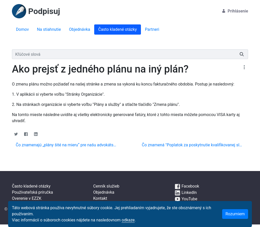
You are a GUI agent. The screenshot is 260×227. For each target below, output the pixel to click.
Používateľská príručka (32, 192)
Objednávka (103, 192)
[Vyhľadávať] (124, 54)
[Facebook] (26, 134)
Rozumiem (235, 213)
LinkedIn (185, 192)
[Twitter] (16, 134)
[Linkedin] (36, 134)
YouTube (185, 198)
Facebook (186, 186)
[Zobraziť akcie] (244, 67)
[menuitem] (22, 29)
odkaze (128, 220)
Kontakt (100, 198)
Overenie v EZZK (26, 198)
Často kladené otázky (31, 186)
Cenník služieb (106, 186)
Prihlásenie (235, 11)
